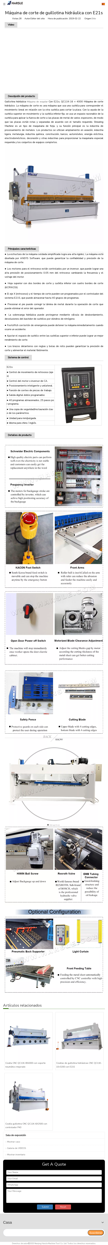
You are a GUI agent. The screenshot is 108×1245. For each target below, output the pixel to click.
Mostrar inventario (16, 1154)
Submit (45, 1206)
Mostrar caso (13, 1141)
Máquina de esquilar (37, 101)
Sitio (94, 18)
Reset (63, 1206)
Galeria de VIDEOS (16, 1148)
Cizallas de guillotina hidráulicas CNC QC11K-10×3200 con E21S (79, 1065)
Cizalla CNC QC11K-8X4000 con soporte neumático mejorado (25, 1065)
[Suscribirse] (96, 1232)
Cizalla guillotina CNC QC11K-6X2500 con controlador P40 (26, 1125)
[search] (45, 1232)
